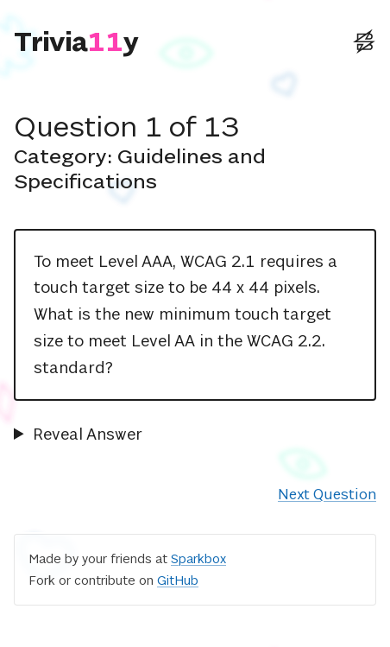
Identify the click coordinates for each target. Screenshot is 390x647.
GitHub (177, 580)
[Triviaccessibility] (76, 42)
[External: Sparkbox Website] (364, 41)
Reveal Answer (87, 434)
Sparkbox (198, 558)
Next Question (327, 494)
